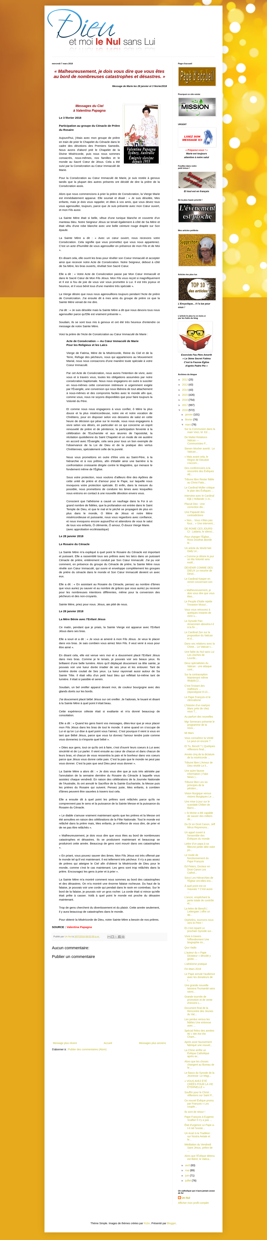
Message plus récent (65, 1043)
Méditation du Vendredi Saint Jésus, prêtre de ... (198, 1147)
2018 (185, 410)
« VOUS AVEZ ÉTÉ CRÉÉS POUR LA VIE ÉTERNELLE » (198, 1084)
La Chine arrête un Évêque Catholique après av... (196, 1053)
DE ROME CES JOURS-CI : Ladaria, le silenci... (199, 530)
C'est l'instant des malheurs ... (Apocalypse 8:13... (197, 689)
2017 (185, 405)
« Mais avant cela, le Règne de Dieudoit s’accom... (196, 459)
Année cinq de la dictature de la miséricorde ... (199, 756)
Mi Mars (189, 732)
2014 (185, 389)
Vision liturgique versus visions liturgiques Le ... (199, 795)
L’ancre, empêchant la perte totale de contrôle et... (199, 900)
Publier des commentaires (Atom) (87, 1049)
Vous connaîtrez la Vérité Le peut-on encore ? (198, 739)
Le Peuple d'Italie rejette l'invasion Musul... (198, 603)
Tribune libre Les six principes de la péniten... (196, 785)
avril (188, 1165)
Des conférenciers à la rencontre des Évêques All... (199, 471)
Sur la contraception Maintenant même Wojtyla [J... (196, 677)
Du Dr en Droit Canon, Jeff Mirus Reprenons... (199, 826)
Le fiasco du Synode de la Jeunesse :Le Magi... (199, 1074)
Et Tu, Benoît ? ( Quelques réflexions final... (199, 748)
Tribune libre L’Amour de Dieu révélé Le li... (198, 764)
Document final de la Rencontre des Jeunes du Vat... (198, 1011)
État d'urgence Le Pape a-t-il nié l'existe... (199, 1127)
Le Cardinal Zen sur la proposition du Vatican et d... (198, 635)
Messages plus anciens (152, 1043)
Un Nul (186, 1197)
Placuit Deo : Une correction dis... (194, 505)
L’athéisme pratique (195, 963)
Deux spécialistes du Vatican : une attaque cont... (198, 666)
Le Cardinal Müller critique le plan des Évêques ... (199, 489)
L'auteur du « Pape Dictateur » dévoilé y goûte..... (197, 955)
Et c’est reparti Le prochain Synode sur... (198, 930)
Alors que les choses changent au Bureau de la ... (199, 1064)
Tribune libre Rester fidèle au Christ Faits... (199, 481)
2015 (185, 394)
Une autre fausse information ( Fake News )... (196, 773)
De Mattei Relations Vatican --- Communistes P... (195, 440)
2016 (185, 399)
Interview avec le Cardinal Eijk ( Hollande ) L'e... (199, 497)
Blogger (171, 1223)
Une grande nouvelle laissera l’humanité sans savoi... (199, 988)
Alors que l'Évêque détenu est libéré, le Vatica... (199, 1157)
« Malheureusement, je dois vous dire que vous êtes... (199, 593)
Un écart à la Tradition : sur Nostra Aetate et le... (197, 1136)
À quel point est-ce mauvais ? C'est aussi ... (198, 889)
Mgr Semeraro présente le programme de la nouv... (199, 724)
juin (187, 1175)
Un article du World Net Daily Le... (197, 550)
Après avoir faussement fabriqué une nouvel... (198, 1043)
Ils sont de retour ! (194, 1111)
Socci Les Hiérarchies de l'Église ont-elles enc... (198, 879)
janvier (189, 414)
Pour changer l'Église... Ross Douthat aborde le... (198, 540)
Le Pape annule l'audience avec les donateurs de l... (199, 977)
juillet (188, 1180)
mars (188, 424)
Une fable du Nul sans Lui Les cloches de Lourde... (199, 655)
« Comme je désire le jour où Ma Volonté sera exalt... (199, 559)
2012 (185, 379)
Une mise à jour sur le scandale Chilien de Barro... (197, 804)
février (189, 419)
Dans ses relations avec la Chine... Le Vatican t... (199, 645)
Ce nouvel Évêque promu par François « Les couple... (199, 1103)
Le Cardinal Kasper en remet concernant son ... (198, 582)
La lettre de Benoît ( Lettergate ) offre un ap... (197, 911)
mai (187, 1170)
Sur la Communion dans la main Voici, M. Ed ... (199, 431)
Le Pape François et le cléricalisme (197, 699)
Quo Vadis (190, 947)
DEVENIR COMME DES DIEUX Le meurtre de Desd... (198, 570)
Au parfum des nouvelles (198, 716)
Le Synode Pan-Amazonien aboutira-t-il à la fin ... (199, 624)
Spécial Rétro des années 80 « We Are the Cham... (199, 1033)
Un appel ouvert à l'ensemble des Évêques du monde (197, 835)
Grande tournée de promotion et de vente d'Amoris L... (198, 999)
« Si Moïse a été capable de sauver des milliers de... (198, 816)
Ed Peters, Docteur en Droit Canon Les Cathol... (197, 869)
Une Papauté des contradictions (194, 514)
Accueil (108, 1043)
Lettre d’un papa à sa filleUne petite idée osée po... (199, 847)
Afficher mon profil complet (193, 1202)
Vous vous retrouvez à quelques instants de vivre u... (197, 612)
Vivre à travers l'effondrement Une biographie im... (196, 939)
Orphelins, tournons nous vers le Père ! (198, 921)
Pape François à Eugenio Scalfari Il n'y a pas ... (199, 1118)
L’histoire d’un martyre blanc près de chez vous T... (197, 708)
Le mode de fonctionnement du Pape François (196, 858)
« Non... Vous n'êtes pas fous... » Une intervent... (199, 522)
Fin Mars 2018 (192, 968)
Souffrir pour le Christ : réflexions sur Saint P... (199, 1094)
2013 (185, 384)
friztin (147, 1223)
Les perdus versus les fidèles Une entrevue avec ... (197, 1022)
